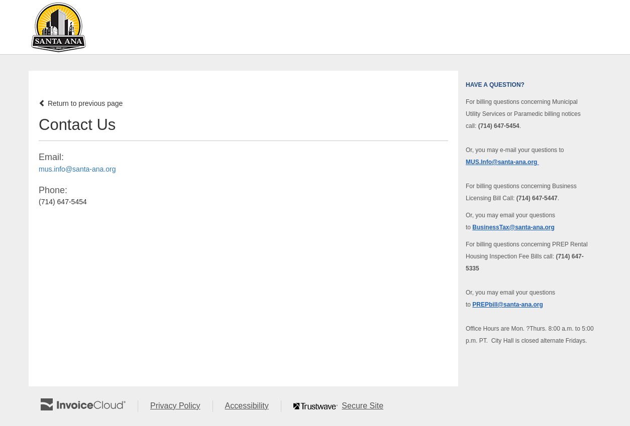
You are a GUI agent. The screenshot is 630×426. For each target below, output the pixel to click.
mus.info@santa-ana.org (77, 169)
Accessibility (253, 406)
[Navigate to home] (58, 27)
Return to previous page (81, 103)
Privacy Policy (181, 406)
